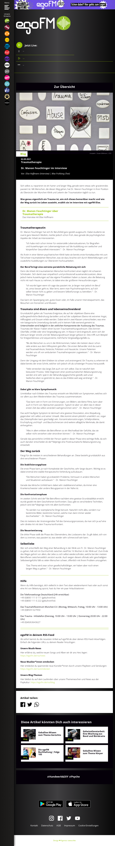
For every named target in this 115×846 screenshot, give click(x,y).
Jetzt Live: (26, 45)
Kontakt (34, 825)
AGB (58, 825)
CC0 (110, 153)
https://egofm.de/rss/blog (43, 682)
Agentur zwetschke (68, 840)
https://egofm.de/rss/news (32, 655)
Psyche (75, 776)
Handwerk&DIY (58, 776)
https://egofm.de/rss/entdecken (35, 668)
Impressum (69, 825)
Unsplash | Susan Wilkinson (98, 153)
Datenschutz (47, 825)
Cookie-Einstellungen (88, 825)
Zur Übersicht (64, 87)
